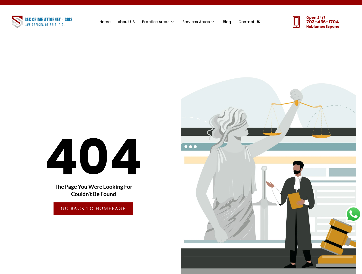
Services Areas (198, 22)
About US (126, 21)
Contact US (249, 21)
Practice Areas (158, 22)
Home (105, 21)
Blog (227, 21)
